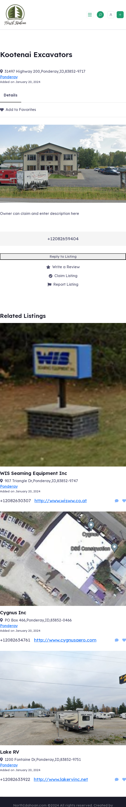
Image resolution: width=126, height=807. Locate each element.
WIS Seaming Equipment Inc (33, 473)
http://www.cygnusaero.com (65, 640)
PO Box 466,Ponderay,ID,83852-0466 (38, 620)
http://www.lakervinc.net (61, 779)
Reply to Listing (63, 256)
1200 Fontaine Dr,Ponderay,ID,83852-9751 (43, 759)
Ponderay (9, 77)
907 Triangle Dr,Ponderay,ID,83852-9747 (41, 480)
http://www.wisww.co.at (61, 500)
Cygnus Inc (13, 612)
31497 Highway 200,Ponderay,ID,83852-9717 (45, 71)
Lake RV (9, 752)
